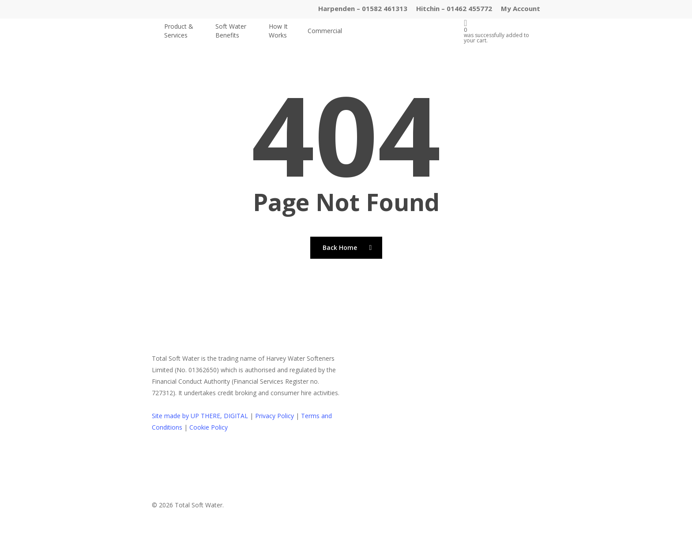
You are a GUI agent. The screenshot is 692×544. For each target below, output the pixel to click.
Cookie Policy (208, 427)
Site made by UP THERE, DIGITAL (200, 416)
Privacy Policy (274, 416)
